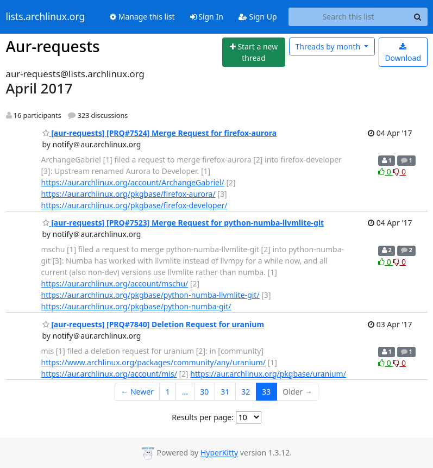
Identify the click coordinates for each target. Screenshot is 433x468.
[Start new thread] (253, 52)
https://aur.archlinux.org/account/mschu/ (115, 283)
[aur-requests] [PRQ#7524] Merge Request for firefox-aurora (159, 133)
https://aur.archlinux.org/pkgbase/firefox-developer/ (134, 205)
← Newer (137, 391)
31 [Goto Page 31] (225, 391)
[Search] (418, 17)
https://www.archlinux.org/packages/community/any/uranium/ (153, 362)
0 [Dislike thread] (399, 171)
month (328, 46)
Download (403, 53)
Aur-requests (53, 46)
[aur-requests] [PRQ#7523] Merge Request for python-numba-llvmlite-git (183, 222)
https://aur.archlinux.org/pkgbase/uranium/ (268, 374)
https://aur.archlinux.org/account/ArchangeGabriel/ (132, 182)
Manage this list (142, 16)
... (185, 391)
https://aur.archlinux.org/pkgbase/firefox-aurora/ (128, 194)
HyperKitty (219, 453)
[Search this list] (348, 17)
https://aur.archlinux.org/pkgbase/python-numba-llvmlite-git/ (150, 295)
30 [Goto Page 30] (204, 391)
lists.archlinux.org (45, 16)
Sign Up (258, 16)
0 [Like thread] (385, 171)
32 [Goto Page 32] (245, 391)
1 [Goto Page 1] (168, 391)
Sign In (206, 16)
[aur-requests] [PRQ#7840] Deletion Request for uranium (153, 324)
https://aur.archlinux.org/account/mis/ (109, 374)
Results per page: (203, 417)
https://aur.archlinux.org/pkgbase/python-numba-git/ (136, 306)
